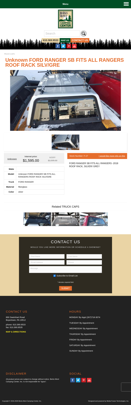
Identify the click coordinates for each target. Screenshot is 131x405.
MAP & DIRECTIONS (16, 332)
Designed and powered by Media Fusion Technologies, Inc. (108, 401)
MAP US (65, 40)
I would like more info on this (112, 156)
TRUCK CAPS (9, 54)
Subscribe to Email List (67, 275)
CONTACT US (80, 40)
